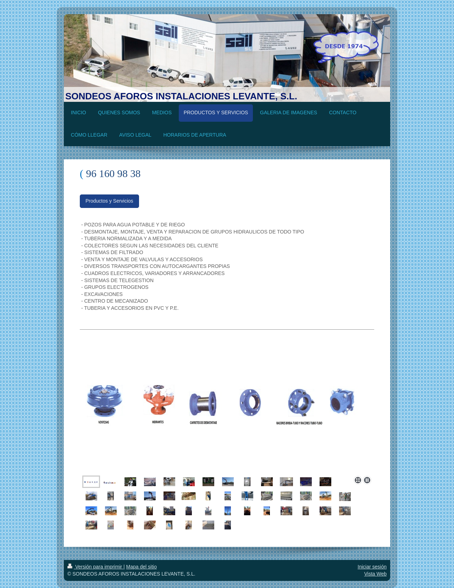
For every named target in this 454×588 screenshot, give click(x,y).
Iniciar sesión (372, 567)
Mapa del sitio (141, 567)
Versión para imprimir (95, 567)
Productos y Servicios (109, 201)
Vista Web (375, 574)
